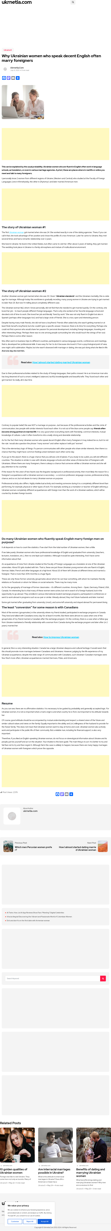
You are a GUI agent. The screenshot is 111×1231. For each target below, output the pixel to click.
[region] (30, 1214)
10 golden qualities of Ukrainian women (13, 1171)
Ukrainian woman (16, 232)
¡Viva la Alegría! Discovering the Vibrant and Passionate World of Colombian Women (39, 917)
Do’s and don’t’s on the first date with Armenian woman (28, 920)
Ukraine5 (8, 50)
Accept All (44, 1221)
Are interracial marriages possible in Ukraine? (54, 1171)
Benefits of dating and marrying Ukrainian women (90, 1173)
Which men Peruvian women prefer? (33, 848)
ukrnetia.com (17, 2)
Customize (15, 1221)
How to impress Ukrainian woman (61, 637)
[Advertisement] (55, 26)
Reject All (30, 1221)
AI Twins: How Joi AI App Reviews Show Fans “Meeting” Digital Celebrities (35, 913)
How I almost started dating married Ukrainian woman (61, 362)
